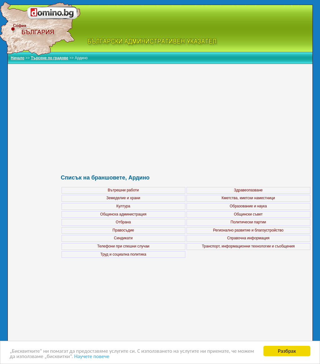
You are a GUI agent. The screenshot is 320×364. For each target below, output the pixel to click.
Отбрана (123, 222)
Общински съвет (248, 214)
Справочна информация (248, 238)
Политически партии (248, 222)
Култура (123, 206)
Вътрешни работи (123, 190)
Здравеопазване (248, 190)
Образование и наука (248, 206)
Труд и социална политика (123, 254)
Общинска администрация (123, 214)
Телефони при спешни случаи (123, 246)
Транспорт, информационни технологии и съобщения (248, 246)
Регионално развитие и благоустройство (248, 230)
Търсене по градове (49, 58)
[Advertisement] (186, 112)
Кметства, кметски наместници (248, 198)
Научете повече (91, 357)
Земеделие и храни (123, 198)
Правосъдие (123, 230)
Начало (17, 58)
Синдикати (123, 238)
